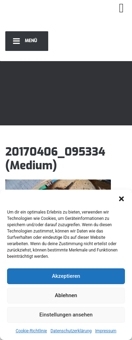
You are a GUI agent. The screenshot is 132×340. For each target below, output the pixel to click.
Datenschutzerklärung (71, 330)
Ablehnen (66, 295)
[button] (121, 198)
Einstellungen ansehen (66, 315)
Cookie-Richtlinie (31, 330)
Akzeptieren (66, 276)
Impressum (105, 330)
